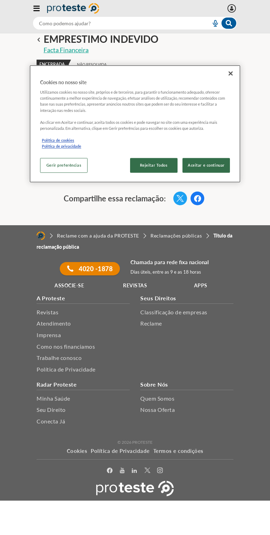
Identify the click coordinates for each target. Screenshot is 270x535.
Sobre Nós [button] (154, 384)
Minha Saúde (53, 398)
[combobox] (135, 23)
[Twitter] (147, 471)
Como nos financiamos (66, 346)
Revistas (47, 312)
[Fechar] (230, 73)
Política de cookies (58, 140)
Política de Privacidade (66, 369)
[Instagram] (160, 471)
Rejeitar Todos (154, 165)
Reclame (151, 323)
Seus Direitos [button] (158, 298)
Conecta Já (51, 421)
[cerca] (113, 23)
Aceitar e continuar (206, 165)
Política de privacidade (61, 146)
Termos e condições (178, 451)
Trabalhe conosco (59, 357)
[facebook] (110, 471)
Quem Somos (157, 398)
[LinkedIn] (134, 471)
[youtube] (122, 471)
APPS (200, 285)
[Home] (41, 236)
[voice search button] (212, 23)
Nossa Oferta (157, 409)
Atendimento (54, 323)
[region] (135, 123)
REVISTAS (135, 285)
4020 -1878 (89, 269)
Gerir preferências (63, 165)
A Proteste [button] (51, 298)
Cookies (77, 451)
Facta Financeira (66, 50)
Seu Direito (51, 409)
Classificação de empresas (173, 312)
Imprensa (49, 335)
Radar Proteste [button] (57, 384)
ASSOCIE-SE (69, 285)
